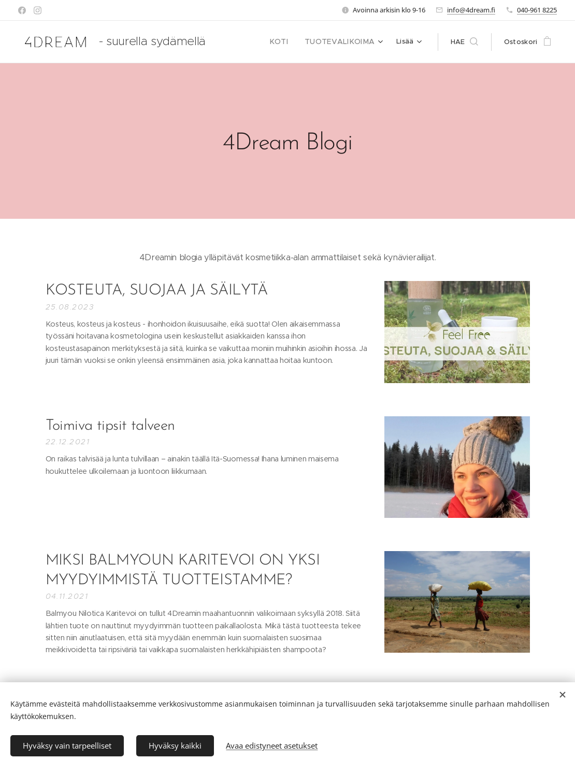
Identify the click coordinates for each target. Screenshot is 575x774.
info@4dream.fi (471, 10)
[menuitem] (289, 42)
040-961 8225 (537, 10)
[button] (464, 42)
